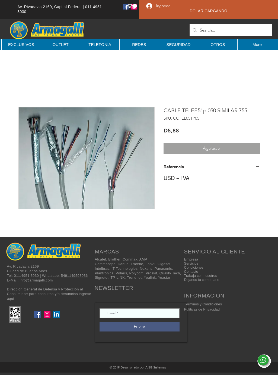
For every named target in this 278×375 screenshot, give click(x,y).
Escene (137, 264)
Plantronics (104, 273)
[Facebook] (126, 7)
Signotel (101, 277)
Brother (114, 259)
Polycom (136, 273)
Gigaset (164, 264)
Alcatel (100, 259)
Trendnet (134, 277)
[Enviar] (140, 326)
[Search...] (230, 30)
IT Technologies (124, 268)
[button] (132, 6)
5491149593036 (74, 276)
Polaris (121, 273)
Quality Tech (169, 273)
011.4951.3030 (26, 276)
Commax (130, 259)
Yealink (150, 277)
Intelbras (102, 268)
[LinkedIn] (56, 314)
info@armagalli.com (36, 280)
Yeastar (164, 277)
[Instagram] (47, 314)
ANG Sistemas (155, 367)
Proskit (151, 273)
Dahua (123, 264)
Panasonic (163, 268)
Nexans (146, 268)
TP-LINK (117, 277)
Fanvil (150, 264)
